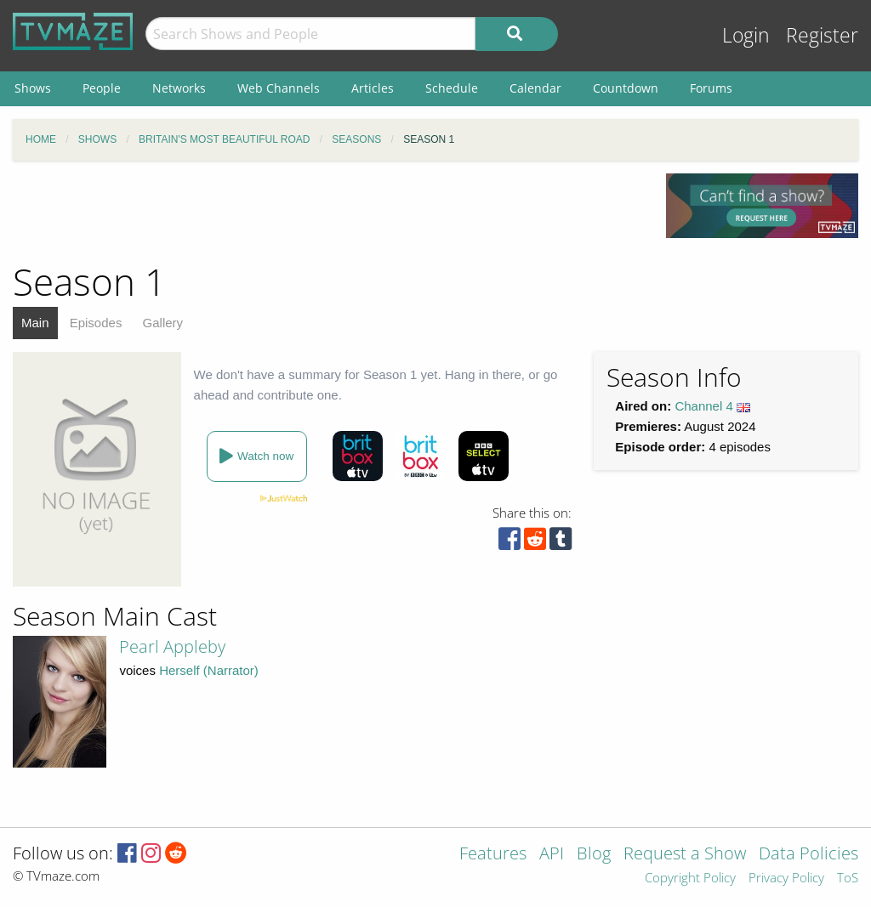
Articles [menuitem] (372, 88)
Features (493, 854)
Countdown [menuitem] (625, 88)
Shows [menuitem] (32, 88)
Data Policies (808, 854)
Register (822, 35)
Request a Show (684, 854)
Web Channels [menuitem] (278, 88)
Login (746, 35)
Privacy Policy (786, 878)
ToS (847, 878)
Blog (594, 854)
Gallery (163, 322)
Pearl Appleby (172, 646)
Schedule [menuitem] (451, 88)
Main (35, 322)
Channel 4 (703, 406)
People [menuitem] (102, 88)
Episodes (96, 322)
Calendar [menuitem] (535, 88)
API (551, 854)
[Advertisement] (326, 211)
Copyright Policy (690, 878)
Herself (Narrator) (209, 670)
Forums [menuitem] (711, 88)
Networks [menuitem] (179, 88)
